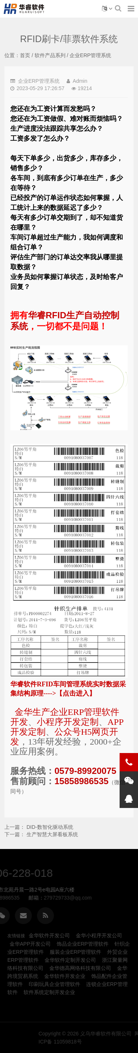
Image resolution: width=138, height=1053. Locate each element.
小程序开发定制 (68, 722)
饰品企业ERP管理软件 (83, 944)
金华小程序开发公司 (99, 935)
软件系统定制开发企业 (49, 992)
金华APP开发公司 (30, 944)
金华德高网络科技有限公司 (80, 968)
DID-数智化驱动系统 (49, 827)
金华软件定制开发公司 (70, 960)
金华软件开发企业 (64, 976)
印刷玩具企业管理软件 (54, 984)
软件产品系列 (50, 55)
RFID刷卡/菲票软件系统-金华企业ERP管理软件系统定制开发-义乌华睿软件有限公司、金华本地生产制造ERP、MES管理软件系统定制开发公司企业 (25, 9)
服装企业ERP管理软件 (76, 952)
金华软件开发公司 (49, 935)
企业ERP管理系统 (90, 55)
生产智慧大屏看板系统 (52, 834)
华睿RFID (47, 315)
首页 (25, 55)
